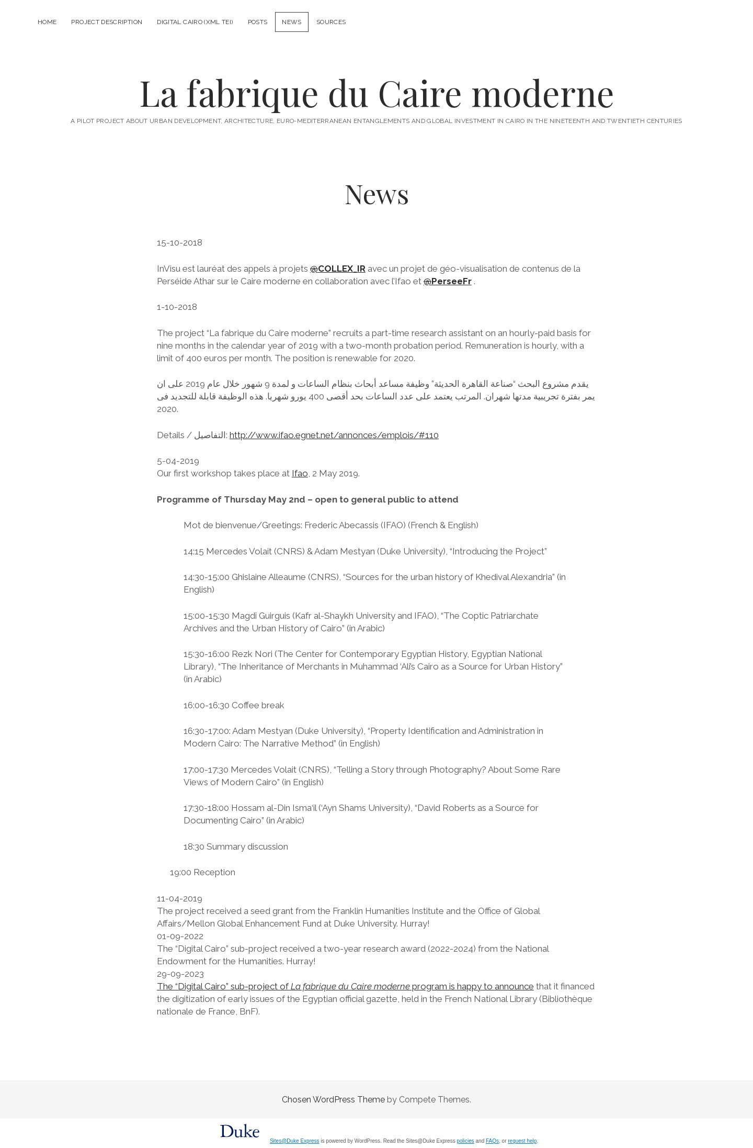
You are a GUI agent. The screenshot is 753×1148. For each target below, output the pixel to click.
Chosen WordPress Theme (333, 1100)
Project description (106, 22)
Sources (331, 22)
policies (465, 1141)
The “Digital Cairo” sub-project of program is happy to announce (345, 986)
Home (47, 22)
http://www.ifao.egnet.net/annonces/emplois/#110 (334, 435)
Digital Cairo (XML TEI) (195, 22)
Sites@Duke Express (295, 1141)
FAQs (492, 1141)
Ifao (300, 473)
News (291, 22)
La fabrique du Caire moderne (376, 92)
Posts (258, 22)
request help (522, 1141)
